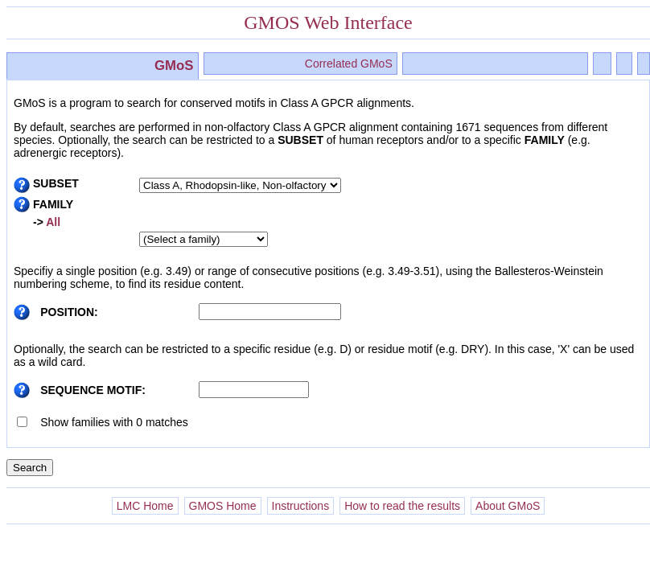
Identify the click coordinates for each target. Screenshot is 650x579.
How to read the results (402, 505)
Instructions (301, 505)
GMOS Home (223, 505)
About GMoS (507, 505)
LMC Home (145, 505)
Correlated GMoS (349, 63)
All (51, 222)
